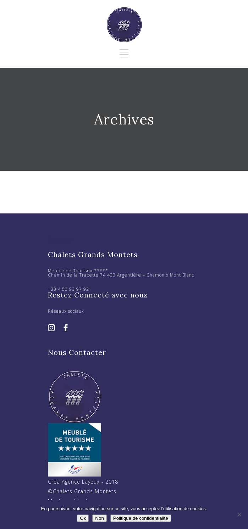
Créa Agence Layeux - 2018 (83, 481)
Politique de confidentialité (140, 518)
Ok (83, 518)
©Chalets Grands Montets (82, 491)
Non (99, 518)
